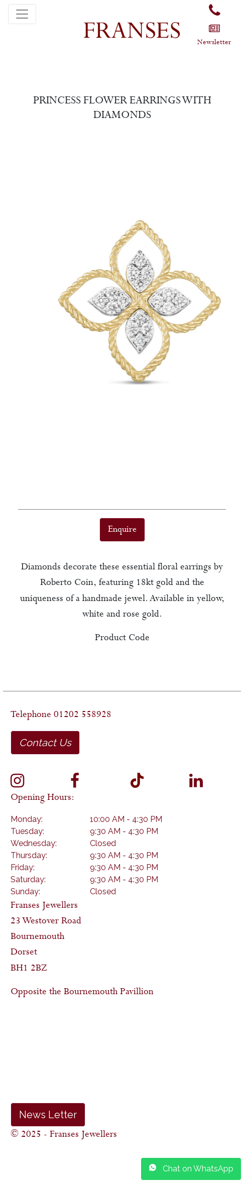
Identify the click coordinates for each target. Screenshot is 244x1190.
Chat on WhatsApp (191, 1168)
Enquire (122, 529)
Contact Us (45, 743)
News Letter (48, 1115)
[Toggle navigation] (22, 14)
